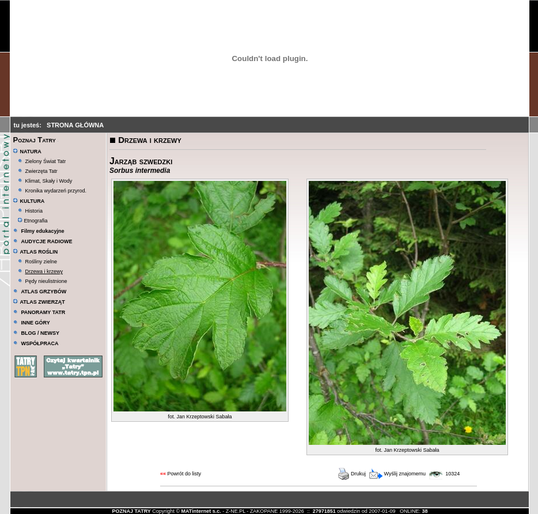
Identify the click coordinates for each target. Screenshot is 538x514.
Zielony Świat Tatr (45, 161)
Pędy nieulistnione (46, 281)
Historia (34, 211)
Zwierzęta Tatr (41, 171)
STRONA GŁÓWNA (75, 125)
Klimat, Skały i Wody (49, 181)
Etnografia (32, 221)
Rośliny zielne (41, 261)
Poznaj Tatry (34, 139)
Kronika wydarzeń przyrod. (56, 191)
